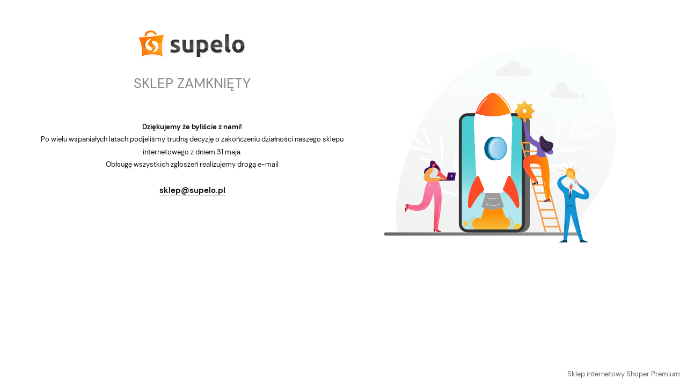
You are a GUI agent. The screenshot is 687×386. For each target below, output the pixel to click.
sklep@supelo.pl (192, 190)
